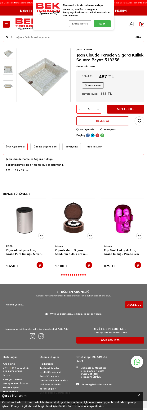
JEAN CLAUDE (84, 49)
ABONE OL (134, 306)
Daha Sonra (80, 23)
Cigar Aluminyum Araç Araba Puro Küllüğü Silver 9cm (23, 254)
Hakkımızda (46, 365)
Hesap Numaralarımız (15, 385)
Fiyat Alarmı (93, 85)
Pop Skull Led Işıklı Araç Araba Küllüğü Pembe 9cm (121, 254)
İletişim (7, 377)
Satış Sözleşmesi (49, 378)
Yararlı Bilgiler (11, 389)
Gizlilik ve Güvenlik (50, 386)
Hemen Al (103, 122)
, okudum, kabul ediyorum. (73, 315)
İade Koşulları (94, 148)
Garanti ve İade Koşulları (54, 382)
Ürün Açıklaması (15, 148)
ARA (138, 37)
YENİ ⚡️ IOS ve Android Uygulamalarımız (16, 371)
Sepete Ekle (125, 110)
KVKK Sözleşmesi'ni (61, 315)
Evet (102, 23)
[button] (62, 276)
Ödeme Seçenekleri (44, 148)
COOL (9, 247)
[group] (43, 75)
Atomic (59, 247)
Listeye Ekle (85, 131)
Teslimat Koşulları (50, 369)
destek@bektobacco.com (97, 386)
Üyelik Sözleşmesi (50, 374)
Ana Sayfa (9, 365)
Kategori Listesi (12, 381)
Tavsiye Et (108, 131)
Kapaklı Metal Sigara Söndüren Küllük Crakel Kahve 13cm (70, 254)
